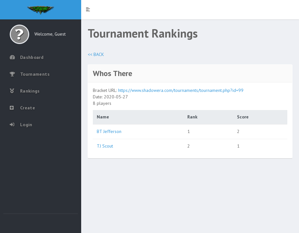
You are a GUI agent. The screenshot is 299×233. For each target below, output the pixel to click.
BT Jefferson (109, 131)
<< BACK (96, 54)
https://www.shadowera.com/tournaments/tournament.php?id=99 (180, 90)
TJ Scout (105, 146)
